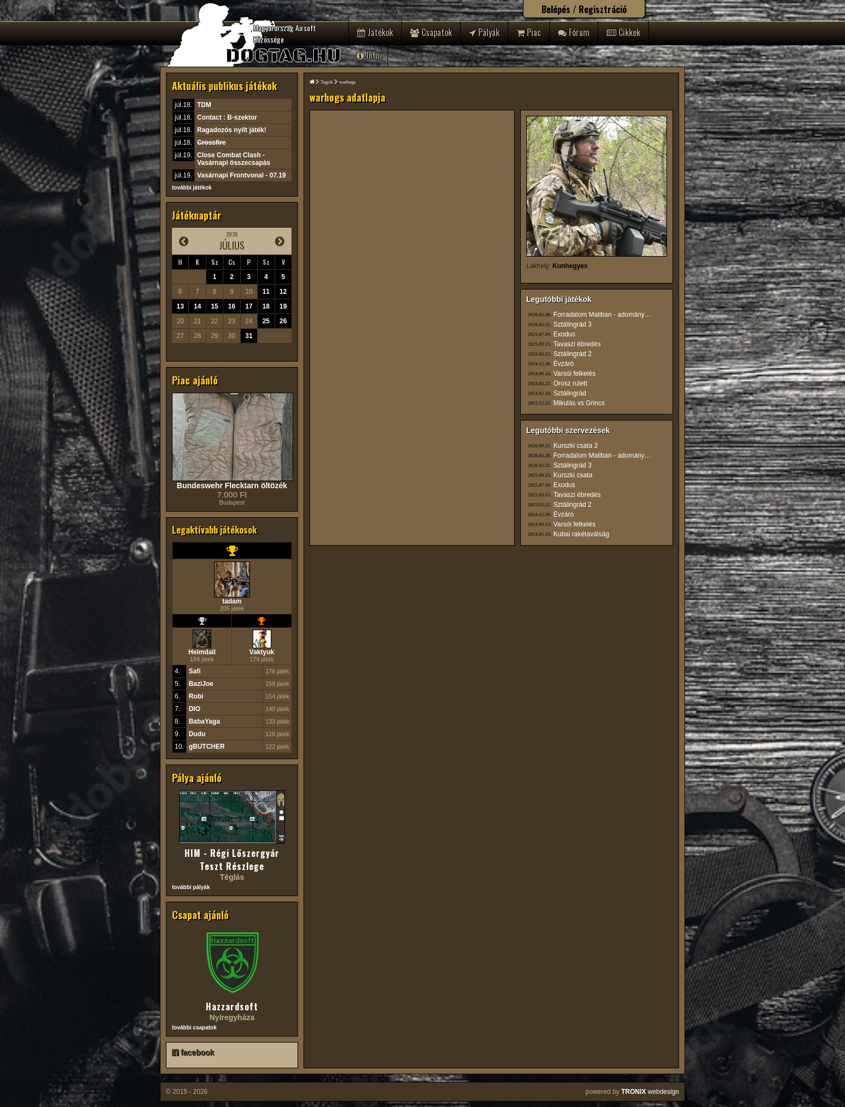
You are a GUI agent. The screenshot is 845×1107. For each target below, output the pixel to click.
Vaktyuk (261, 652)
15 (214, 306)
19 (283, 306)
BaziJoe (201, 684)
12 (283, 291)
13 (180, 306)
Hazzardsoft (232, 1006)
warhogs (347, 82)
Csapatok (431, 32)
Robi (196, 696)
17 (248, 306)
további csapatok (194, 1028)
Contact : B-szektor (227, 117)
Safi (195, 671)
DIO (194, 709)
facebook (193, 1052)
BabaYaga (204, 721)
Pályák (484, 32)
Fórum (574, 32)
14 (197, 306)
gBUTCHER (207, 746)
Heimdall (202, 652)
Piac (528, 32)
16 (231, 306)
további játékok (192, 188)
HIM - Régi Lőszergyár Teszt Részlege (232, 859)
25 (266, 321)
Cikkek (623, 32)
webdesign (650, 1092)
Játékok (375, 32)
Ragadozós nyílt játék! (231, 130)
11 (266, 291)
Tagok (326, 82)
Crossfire (211, 142)
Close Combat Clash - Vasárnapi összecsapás (233, 159)
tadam (231, 601)
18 (266, 306)
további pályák (191, 887)
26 (283, 321)
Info (367, 55)
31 (248, 336)
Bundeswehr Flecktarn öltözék (232, 485)
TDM (204, 105)
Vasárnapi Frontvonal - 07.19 (241, 175)
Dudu (197, 734)
